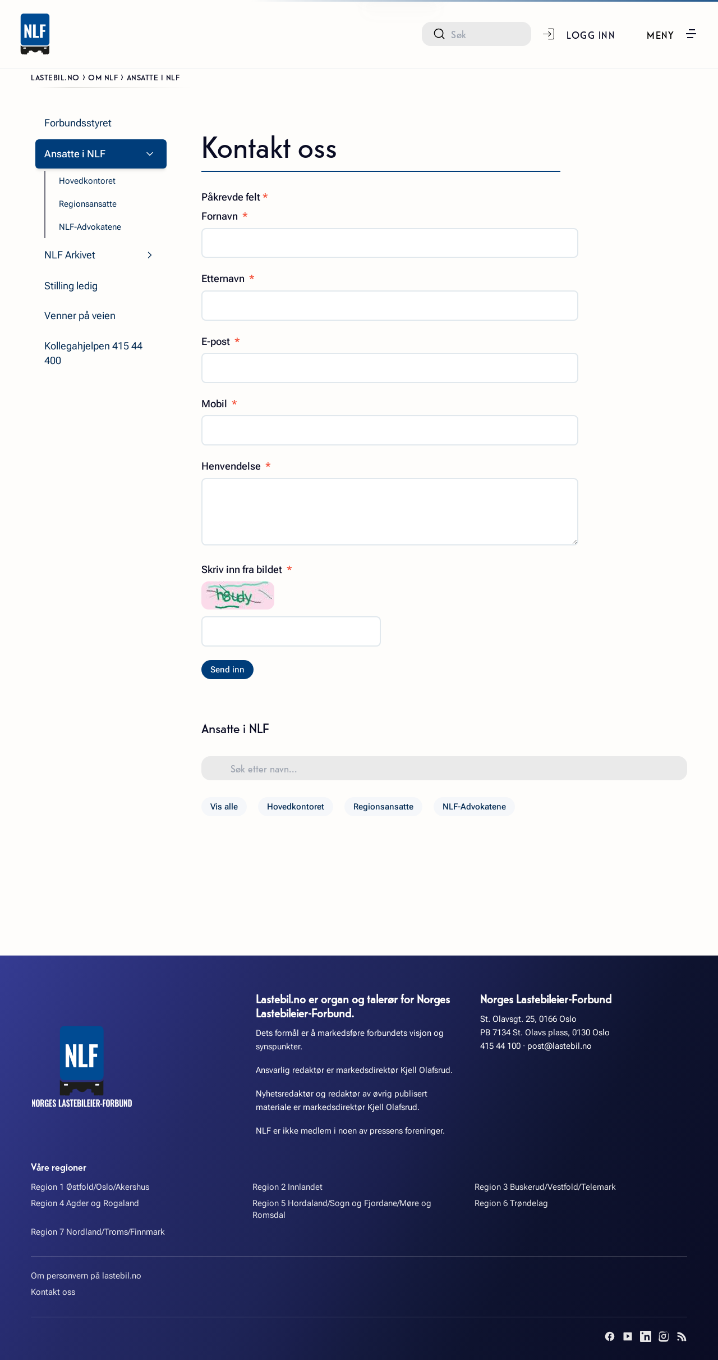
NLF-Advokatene (474, 807)
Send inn (227, 670)
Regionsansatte (383, 807)
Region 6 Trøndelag (511, 1203)
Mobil (219, 404)
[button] (672, 33)
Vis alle (224, 807)
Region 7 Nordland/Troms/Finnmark (98, 1232)
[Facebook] (609, 1336)
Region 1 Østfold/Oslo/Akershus (90, 1187)
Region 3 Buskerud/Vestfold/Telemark (545, 1187)
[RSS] (681, 1336)
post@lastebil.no (559, 1046)
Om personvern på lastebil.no (86, 1276)
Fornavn (224, 216)
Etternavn (228, 278)
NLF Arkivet (69, 255)
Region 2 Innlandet (287, 1187)
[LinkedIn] (645, 1336)
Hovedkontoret (295, 807)
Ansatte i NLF (74, 154)
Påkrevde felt (234, 197)
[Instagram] (663, 1336)
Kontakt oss (53, 1292)
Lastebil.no (55, 77)
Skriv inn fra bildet (246, 569)
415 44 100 (500, 1046)
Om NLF (103, 77)
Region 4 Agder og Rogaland (85, 1203)
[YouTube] (627, 1336)
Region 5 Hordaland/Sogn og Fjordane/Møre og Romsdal (341, 1209)
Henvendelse (236, 466)
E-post (220, 341)
